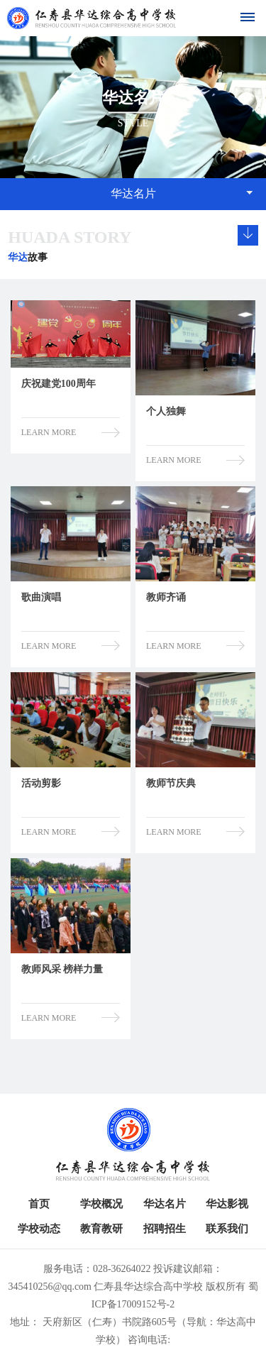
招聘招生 (164, 1228)
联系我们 (227, 1228)
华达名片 (164, 1204)
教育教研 (101, 1228)
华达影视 (227, 1204)
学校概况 (101, 1204)
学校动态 (39, 1228)
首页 (39, 1204)
